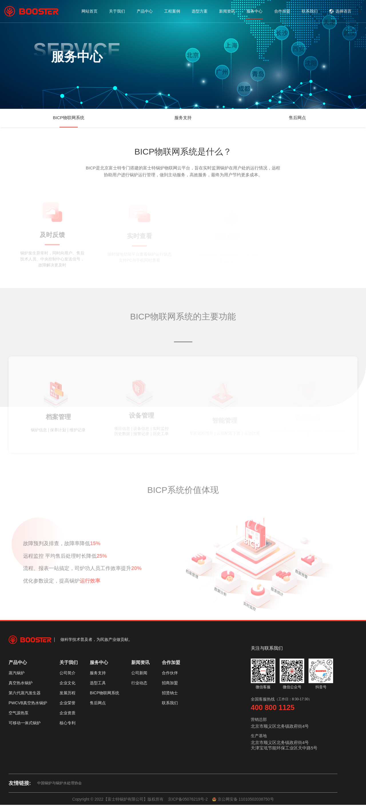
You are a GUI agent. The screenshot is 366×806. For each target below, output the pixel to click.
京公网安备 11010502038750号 (243, 800)
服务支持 (183, 117)
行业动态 (139, 684)
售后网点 (297, 117)
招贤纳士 (170, 694)
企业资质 (67, 714)
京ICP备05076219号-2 (188, 800)
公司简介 (67, 674)
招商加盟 (170, 684)
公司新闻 (139, 674)
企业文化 (67, 684)
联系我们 (310, 11)
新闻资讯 (227, 11)
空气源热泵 (19, 714)
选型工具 (98, 684)
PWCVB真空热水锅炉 (28, 704)
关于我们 (117, 11)
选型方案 (200, 11)
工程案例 (172, 11)
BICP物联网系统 (68, 117)
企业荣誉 (67, 704)
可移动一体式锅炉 (25, 724)
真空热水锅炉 (21, 684)
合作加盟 (282, 11)
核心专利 (67, 724)
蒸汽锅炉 (17, 674)
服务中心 (254, 11)
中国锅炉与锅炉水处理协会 (59, 784)
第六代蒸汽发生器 (25, 694)
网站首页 (89, 11)
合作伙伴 (170, 674)
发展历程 (67, 694)
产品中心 (145, 11)
